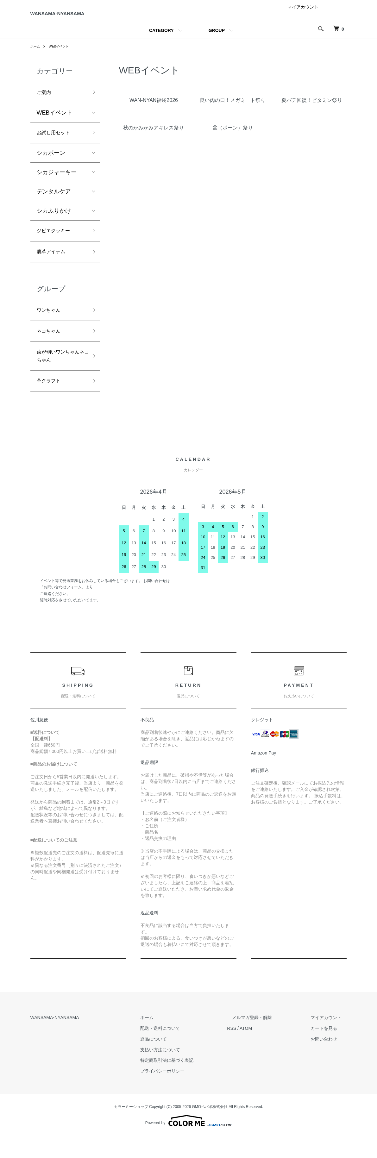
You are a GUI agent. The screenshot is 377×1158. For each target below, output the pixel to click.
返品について (179, 1061)
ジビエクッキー (57, 242)
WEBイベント (62, 53)
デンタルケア (54, 202)
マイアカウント (302, 13)
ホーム (36, 53)
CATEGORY (161, 37)
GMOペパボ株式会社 (210, 1129)
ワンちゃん (51, 325)
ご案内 (45, 100)
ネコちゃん (51, 347)
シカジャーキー (57, 182)
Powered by (188, 1143)
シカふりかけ (54, 221)
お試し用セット (57, 142)
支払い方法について (186, 1072)
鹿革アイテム (54, 264)
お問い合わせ (329, 1061)
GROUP (217, 37)
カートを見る (329, 1050)
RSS (252, 1050)
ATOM (266, 1050)
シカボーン (51, 163)
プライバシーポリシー (188, 1093)
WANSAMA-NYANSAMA (80, 17)
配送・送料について (186, 1050)
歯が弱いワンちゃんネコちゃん (59, 375)
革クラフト (51, 402)
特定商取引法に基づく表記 (192, 1083)
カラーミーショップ (131, 1129)
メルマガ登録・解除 (267, 1039)
